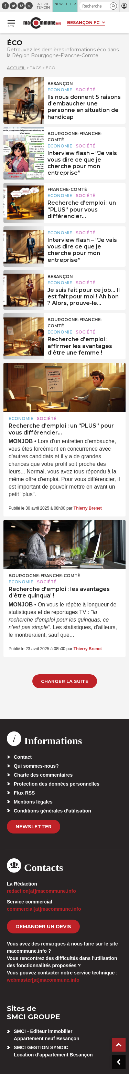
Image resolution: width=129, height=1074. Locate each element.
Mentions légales (33, 802)
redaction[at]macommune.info (41, 891)
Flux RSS (24, 793)
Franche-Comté (67, 189)
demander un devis (43, 926)
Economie (59, 89)
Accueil (16, 67)
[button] (113, 6)
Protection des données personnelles (56, 784)
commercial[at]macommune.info (44, 909)
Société (85, 89)
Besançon (60, 83)
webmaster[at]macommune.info (43, 980)
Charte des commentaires (43, 775)
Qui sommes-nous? (36, 766)
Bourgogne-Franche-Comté (75, 136)
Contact (23, 757)
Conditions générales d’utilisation (52, 811)
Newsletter (33, 827)
